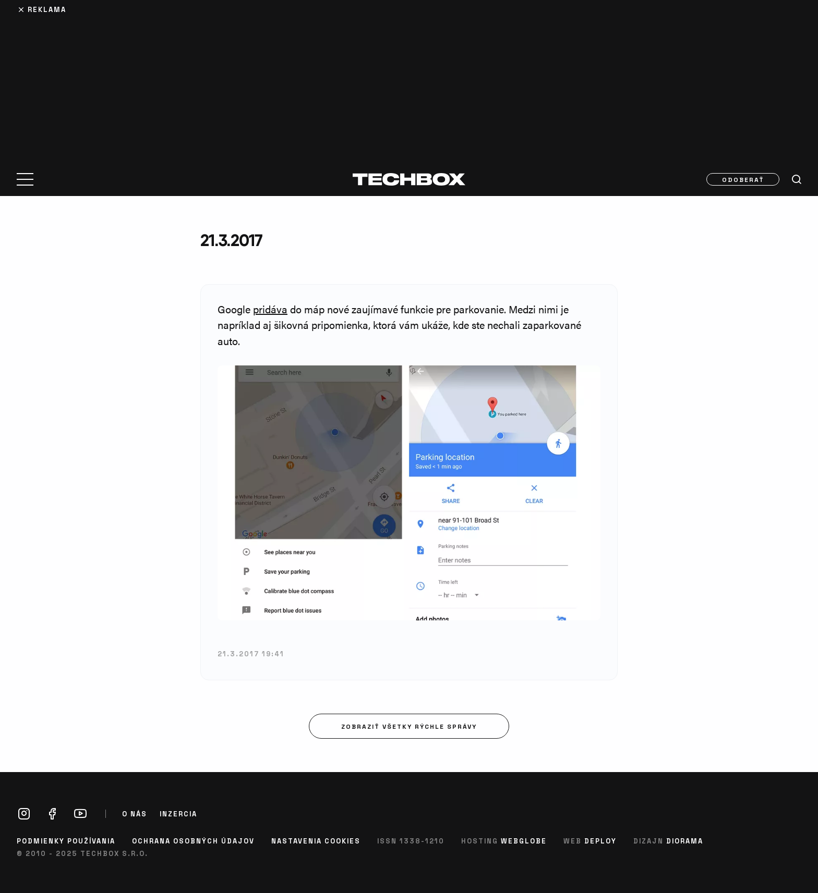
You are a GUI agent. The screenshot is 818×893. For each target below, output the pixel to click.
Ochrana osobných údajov (193, 841)
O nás (134, 814)
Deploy (600, 841)
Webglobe (524, 841)
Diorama (684, 841)
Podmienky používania (66, 841)
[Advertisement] (409, 79)
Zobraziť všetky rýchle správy (409, 726)
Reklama (47, 9)
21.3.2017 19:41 (251, 653)
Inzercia (178, 814)
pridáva (270, 308)
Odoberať (743, 179)
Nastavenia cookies (315, 841)
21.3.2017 (231, 240)
